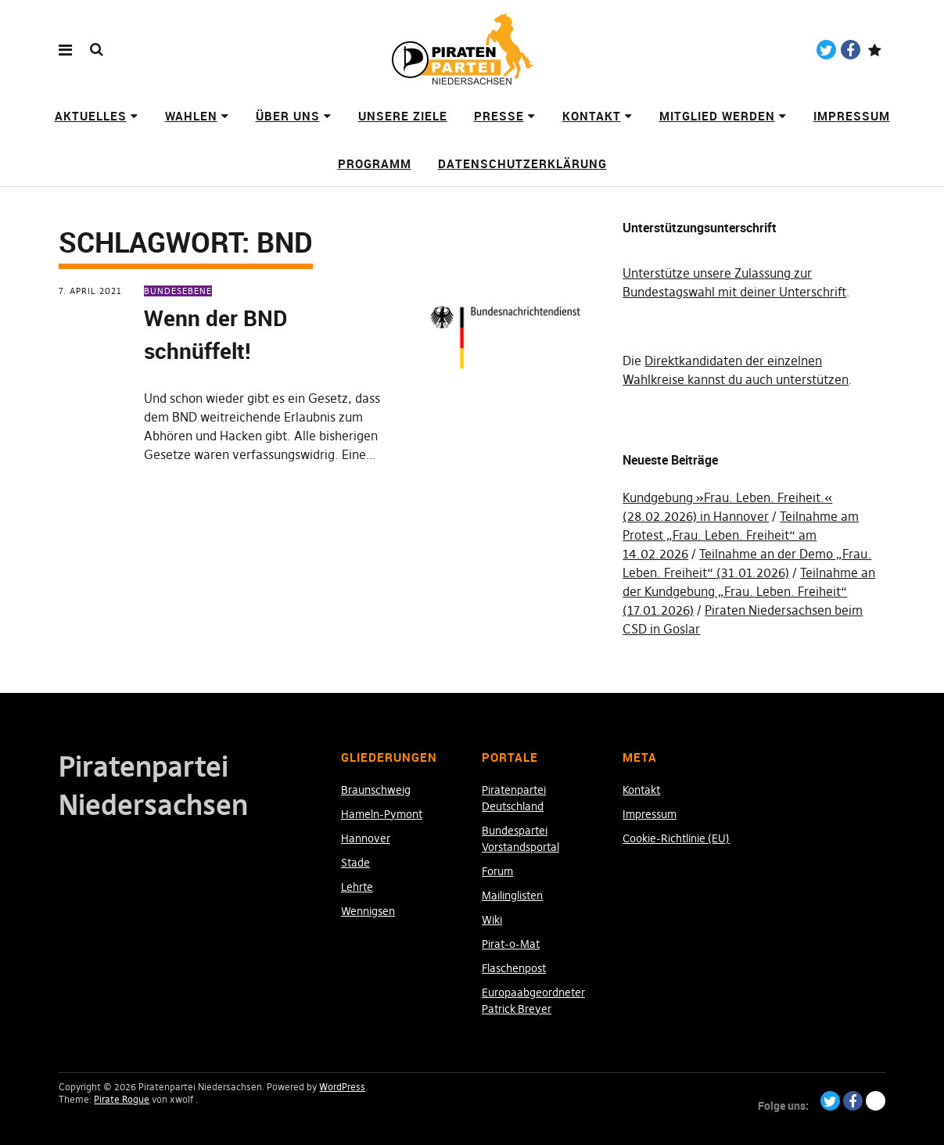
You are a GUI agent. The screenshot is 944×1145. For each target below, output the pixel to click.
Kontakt (591, 116)
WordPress (342, 1087)
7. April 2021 (90, 290)
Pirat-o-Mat (511, 944)
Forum (497, 871)
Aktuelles (91, 116)
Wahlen (191, 116)
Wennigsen (368, 911)
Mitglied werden (717, 116)
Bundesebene (178, 290)
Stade (355, 863)
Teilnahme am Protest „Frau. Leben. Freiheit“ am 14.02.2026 (741, 535)
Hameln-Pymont (381, 814)
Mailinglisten (512, 895)
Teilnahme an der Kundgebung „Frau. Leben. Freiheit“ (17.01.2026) (749, 591)
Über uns (288, 116)
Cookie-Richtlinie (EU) (676, 838)
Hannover (365, 838)
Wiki (492, 920)
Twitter (826, 49)
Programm (374, 163)
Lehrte (357, 887)
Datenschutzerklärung (522, 163)
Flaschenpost (514, 968)
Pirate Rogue (121, 1099)
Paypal (875, 49)
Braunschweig (376, 790)
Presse (499, 116)
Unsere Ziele (402, 116)
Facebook (850, 49)
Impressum (851, 116)
